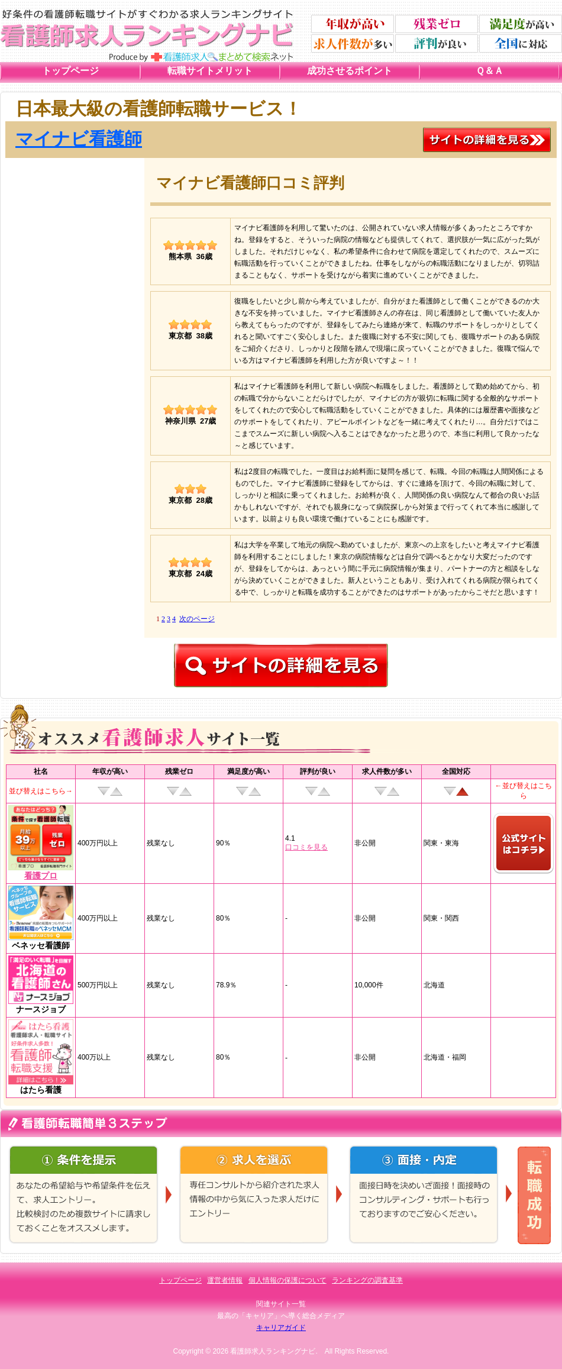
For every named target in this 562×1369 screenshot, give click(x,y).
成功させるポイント (349, 71)
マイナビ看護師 (78, 138)
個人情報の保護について (287, 1280)
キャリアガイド (281, 1327)
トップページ (70, 71)
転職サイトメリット (210, 71)
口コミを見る (306, 847)
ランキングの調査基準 (367, 1280)
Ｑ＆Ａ (489, 71)
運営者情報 (225, 1280)
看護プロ (40, 875)
